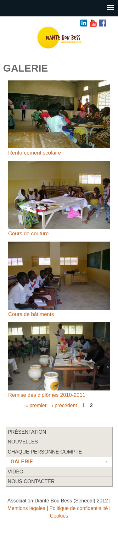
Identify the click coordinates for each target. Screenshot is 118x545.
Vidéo (16, 471)
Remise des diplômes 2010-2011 (46, 395)
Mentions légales (26, 508)
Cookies (59, 516)
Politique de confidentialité (78, 508)
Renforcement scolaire (34, 153)
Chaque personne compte (45, 451)
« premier (36, 405)
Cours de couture (28, 234)
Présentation (27, 432)
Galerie (22, 461)
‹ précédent (64, 405)
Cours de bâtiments (31, 314)
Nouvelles (23, 441)
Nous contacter (31, 481)
